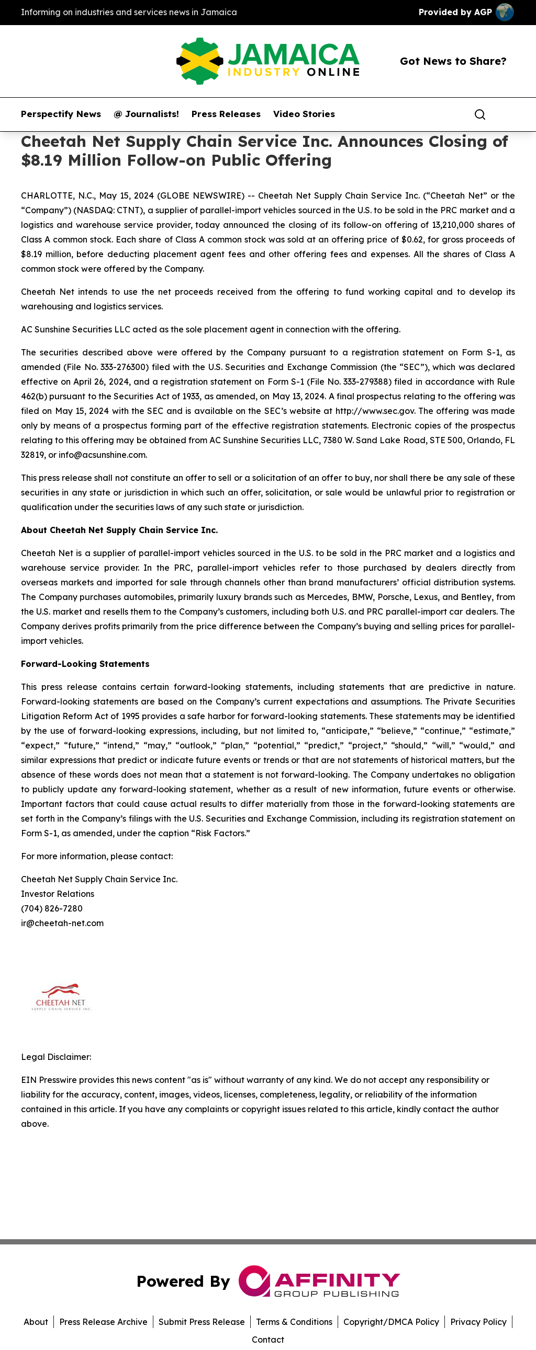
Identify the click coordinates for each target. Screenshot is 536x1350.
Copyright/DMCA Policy (391, 1322)
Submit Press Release (202, 1322)
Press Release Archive (103, 1322)
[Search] (480, 114)
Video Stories (304, 114)
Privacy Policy (478, 1322)
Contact (268, 1339)
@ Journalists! (146, 114)
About (36, 1322)
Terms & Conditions (294, 1322)
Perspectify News (61, 114)
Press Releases (226, 114)
